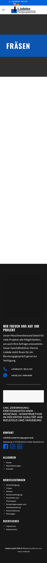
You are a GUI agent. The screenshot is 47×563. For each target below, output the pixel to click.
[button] (3, 10)
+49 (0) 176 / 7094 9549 (21, 375)
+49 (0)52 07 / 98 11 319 (21, 369)
